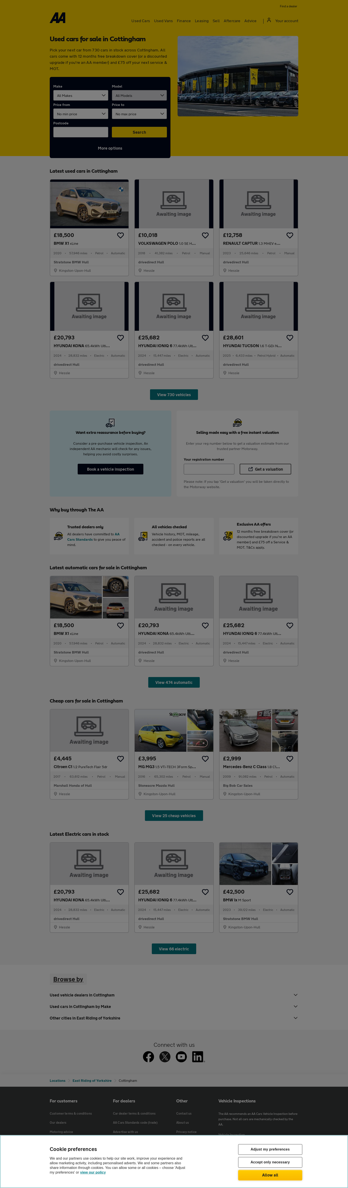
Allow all (270, 1174)
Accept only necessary (270, 1162)
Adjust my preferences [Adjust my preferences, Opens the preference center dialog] (270, 1149)
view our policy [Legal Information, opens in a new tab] (93, 1172)
